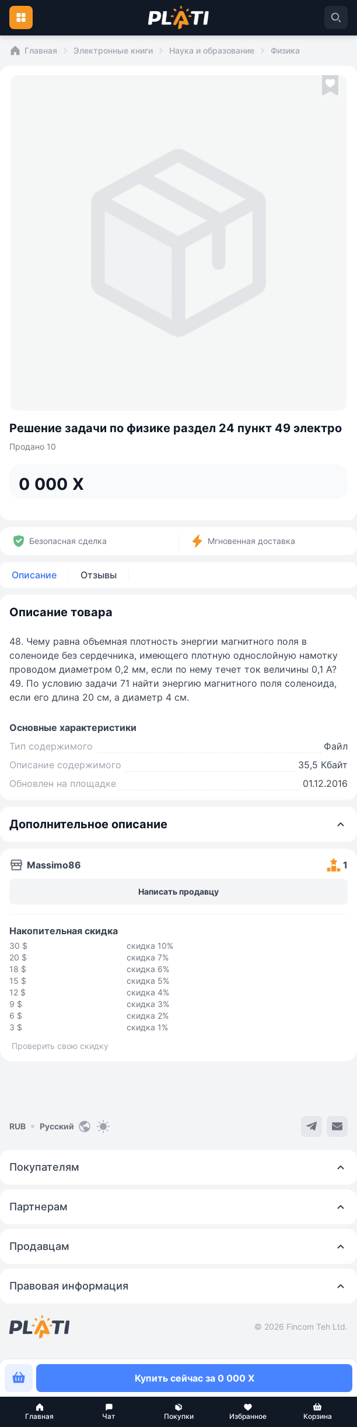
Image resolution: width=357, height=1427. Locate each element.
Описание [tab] (34, 575)
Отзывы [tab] (98, 575)
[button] (39, 1412)
